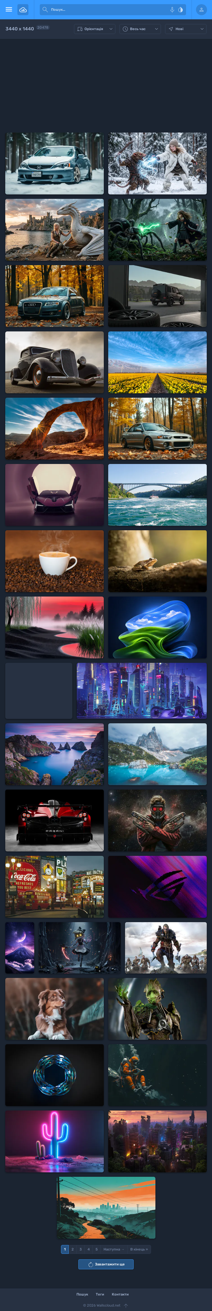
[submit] (45, 9)
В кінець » (139, 1249)
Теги (100, 1294)
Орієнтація (95, 29)
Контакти (120, 1294)
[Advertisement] (106, 85)
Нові (186, 29)
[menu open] (8, 9)
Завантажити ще (106, 1264)
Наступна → (114, 1249)
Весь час (141, 29)
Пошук (82, 1294)
